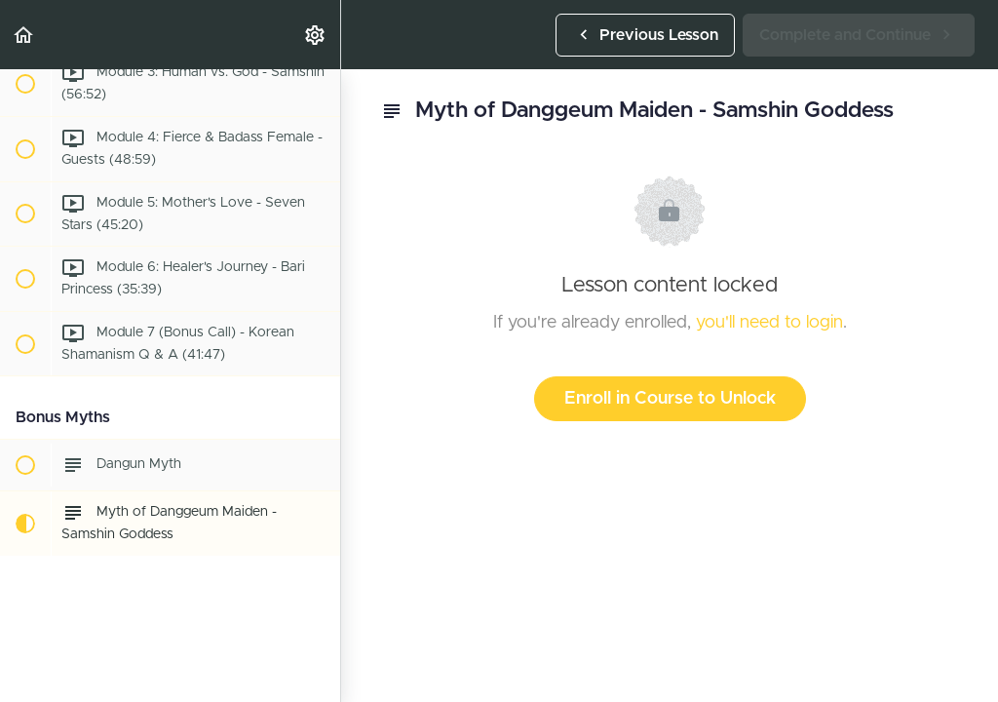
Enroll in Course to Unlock (670, 399)
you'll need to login (769, 323)
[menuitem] (315, 34)
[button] (24, 34)
